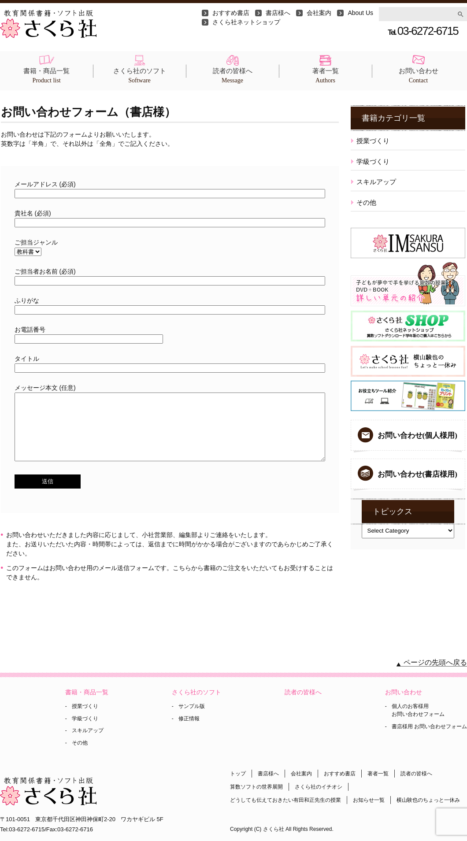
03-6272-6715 (423, 30)
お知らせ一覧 (369, 800)
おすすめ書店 (230, 12)
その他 (366, 202)
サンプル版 (191, 706)
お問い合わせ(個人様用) (417, 435)
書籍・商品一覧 (46, 76)
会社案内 (319, 12)
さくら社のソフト (139, 76)
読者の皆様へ (232, 76)
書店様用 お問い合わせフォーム (429, 726)
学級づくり (372, 161)
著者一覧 (325, 76)
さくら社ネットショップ (246, 22)
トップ (238, 774)
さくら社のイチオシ (318, 787)
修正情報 (189, 718)
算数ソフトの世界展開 (256, 787)
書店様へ (278, 12)
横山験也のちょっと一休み (428, 800)
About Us (360, 12)
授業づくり (372, 140)
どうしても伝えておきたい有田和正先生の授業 (285, 800)
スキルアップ (376, 181)
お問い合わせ (418, 76)
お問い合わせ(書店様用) (417, 474)
